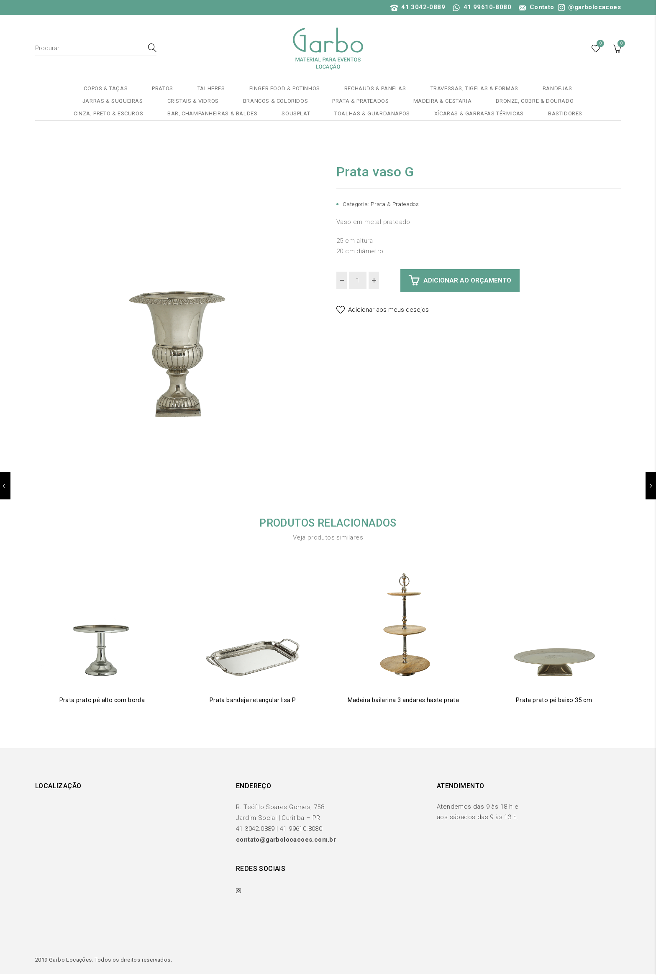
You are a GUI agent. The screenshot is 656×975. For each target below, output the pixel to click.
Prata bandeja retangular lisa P (252, 700)
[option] (177, 305)
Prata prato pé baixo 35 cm (554, 700)
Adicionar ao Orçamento (467, 280)
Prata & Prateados (395, 204)
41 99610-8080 (482, 7)
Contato (535, 7)
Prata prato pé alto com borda (102, 700)
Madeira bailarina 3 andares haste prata (403, 700)
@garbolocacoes (588, 7)
